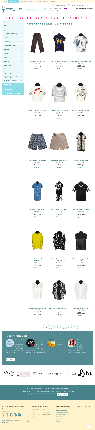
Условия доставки (61, 414)
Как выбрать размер (62, 412)
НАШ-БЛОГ (32, 2)
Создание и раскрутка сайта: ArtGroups (11, 421)
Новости (45, 2)
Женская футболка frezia (81, 192)
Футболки (13, 41)
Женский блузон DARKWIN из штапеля (59, 292)
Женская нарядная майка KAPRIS (81, 243)
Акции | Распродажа (12, 93)
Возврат (58, 419)
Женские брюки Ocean (37, 44)
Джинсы (13, 49)
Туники (13, 30)
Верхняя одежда (13, 73)
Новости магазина (16, 336)
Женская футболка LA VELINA (81, 44)
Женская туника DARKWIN (59, 44)
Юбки (13, 26)
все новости (10, 360)
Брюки (13, 53)
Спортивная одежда (13, 34)
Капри (13, 57)
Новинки (7, 85)
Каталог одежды (13, 2)
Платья (13, 22)
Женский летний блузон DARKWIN (37, 243)
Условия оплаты (60, 416)
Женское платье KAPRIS (59, 192)
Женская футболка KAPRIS (59, 94)
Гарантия (58, 421)
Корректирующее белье (13, 77)
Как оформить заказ (61, 410)
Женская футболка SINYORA (81, 94)
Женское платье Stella (81, 143)
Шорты (13, 61)
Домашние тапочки (13, 81)
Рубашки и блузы (13, 45)
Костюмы (13, 69)
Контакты (52, 2)
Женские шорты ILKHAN (59, 143)
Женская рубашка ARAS (81, 291)
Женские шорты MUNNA (37, 143)
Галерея (39, 2)
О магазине (23, 2)
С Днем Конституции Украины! (60, 342)
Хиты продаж (9, 89)
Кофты (13, 37)
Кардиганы (13, 65)
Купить (36, 68)
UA (53, 5)
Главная (5, 2)
